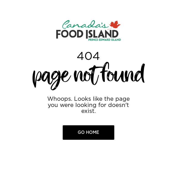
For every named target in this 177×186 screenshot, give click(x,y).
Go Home (88, 132)
